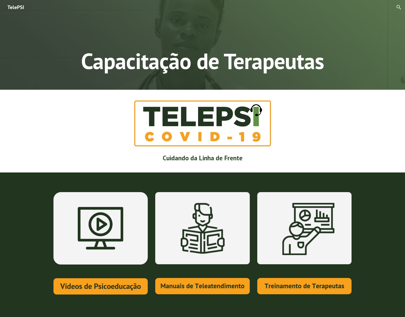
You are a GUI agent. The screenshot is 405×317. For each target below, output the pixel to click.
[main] (202, 45)
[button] (399, 7)
